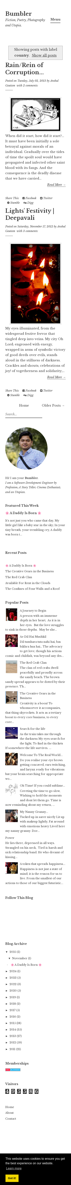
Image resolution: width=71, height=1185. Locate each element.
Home (24, 405)
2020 (13, 990)
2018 (13, 1003)
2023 (13, 977)
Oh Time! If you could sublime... (42, 785)
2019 (13, 997)
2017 (12, 1010)
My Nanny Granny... (34, 812)
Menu (55, 19)
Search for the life (32, 729)
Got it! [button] (12, 1178)
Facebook (29, 198)
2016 (13, 1016)
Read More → (56, 185)
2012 (13, 1042)
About (9, 1113)
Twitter (46, 198)
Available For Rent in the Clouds (27, 583)
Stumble (13, 202)
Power (9, 838)
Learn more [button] (14, 1168)
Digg (28, 202)
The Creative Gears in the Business (29, 571)
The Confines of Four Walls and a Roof (32, 589)
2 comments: (30, 85)
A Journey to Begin (33, 610)
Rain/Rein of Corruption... (24, 69)
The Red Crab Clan (18, 577)
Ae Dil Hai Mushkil (33, 636)
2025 (13, 952)
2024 (13, 971)
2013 (13, 1036)
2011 (12, 1049)
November (20, 958)
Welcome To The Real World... (41, 755)
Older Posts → (53, 405)
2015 (12, 1023)
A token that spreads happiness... (42, 864)
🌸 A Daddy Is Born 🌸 (23, 513)
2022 (13, 984)
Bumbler (18, 13)
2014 (13, 1029)
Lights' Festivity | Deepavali (29, 214)
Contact (10, 1118)
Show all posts (44, 55)
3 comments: (30, 231)
